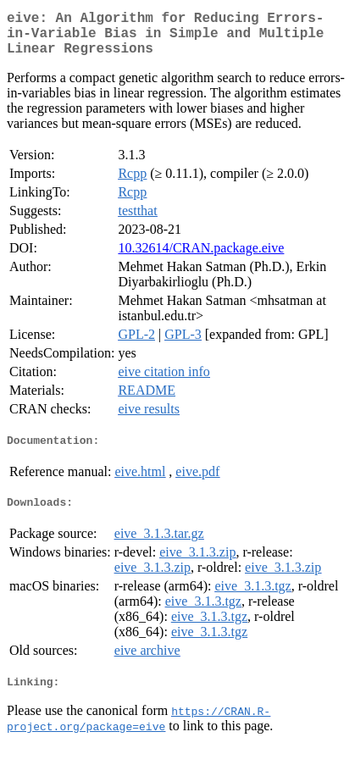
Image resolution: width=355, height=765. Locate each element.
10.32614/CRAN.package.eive (201, 258)
